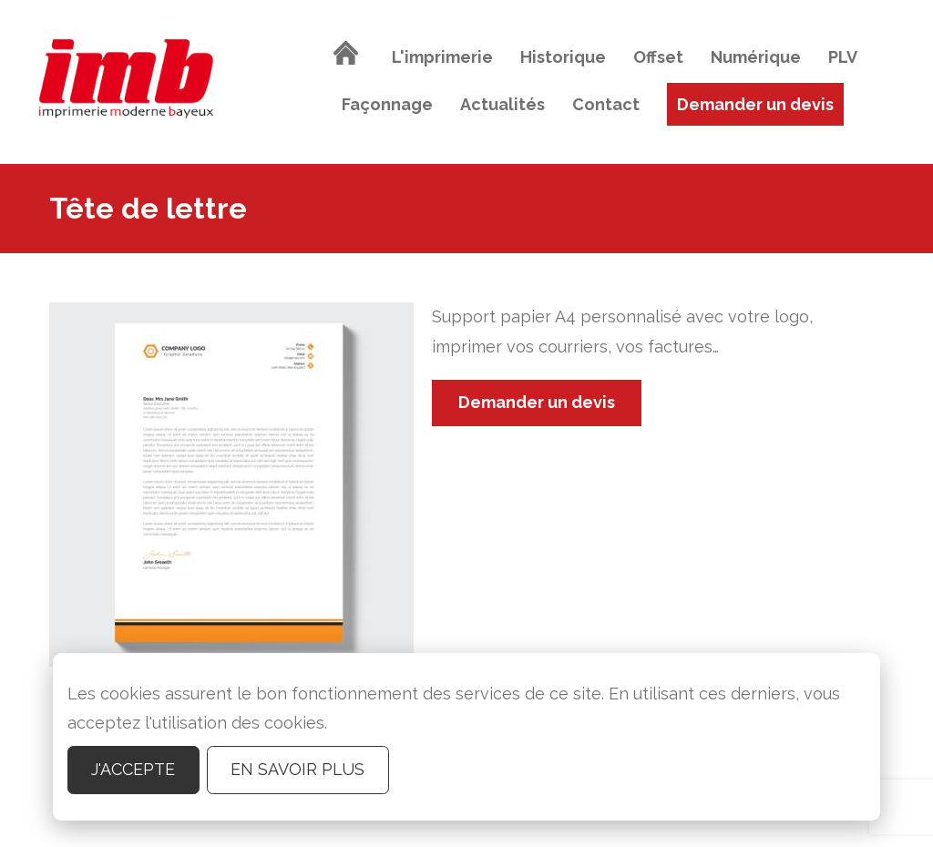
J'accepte (133, 769)
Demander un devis (536, 402)
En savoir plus (297, 769)
